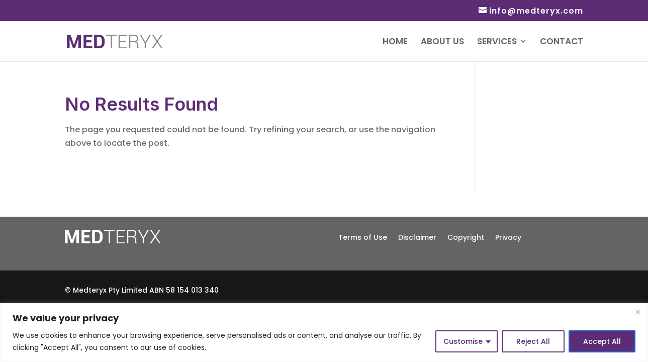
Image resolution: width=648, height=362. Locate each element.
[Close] (637, 312)
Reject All (533, 341)
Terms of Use (362, 236)
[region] (324, 332)
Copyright (465, 236)
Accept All (602, 341)
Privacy (508, 236)
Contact (561, 42)
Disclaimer (417, 236)
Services (497, 42)
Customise (463, 341)
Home (395, 42)
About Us (442, 42)
